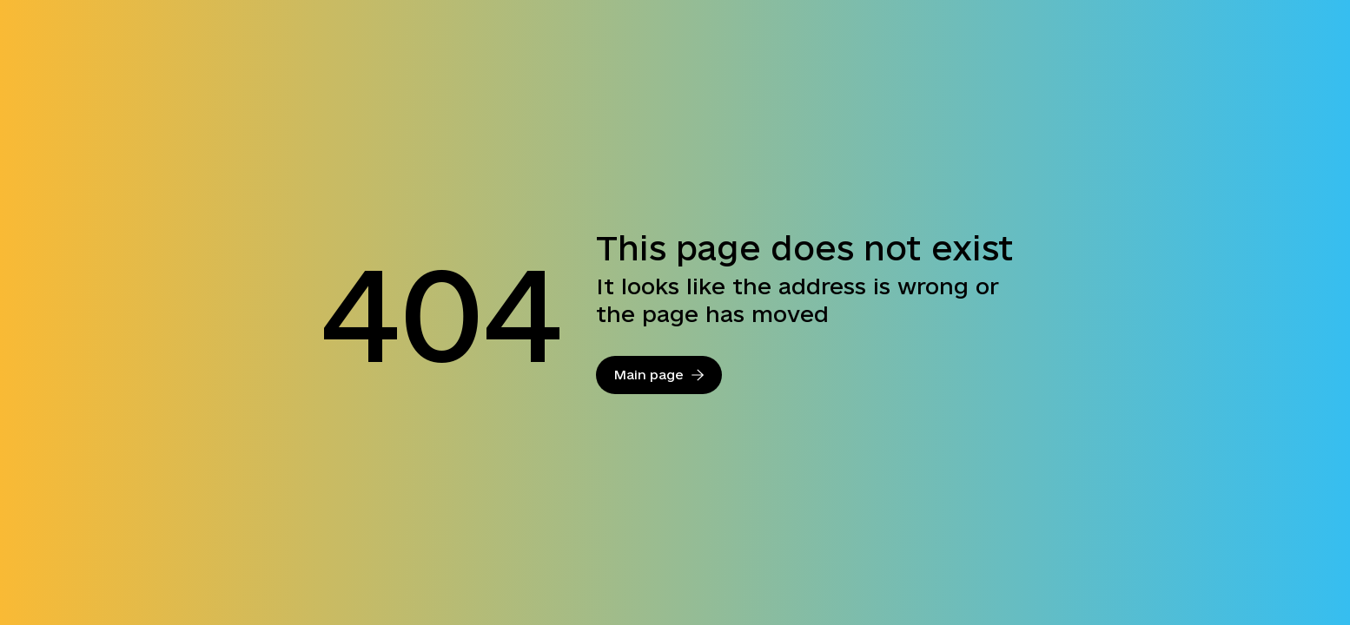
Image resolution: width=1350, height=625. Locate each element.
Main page (659, 374)
